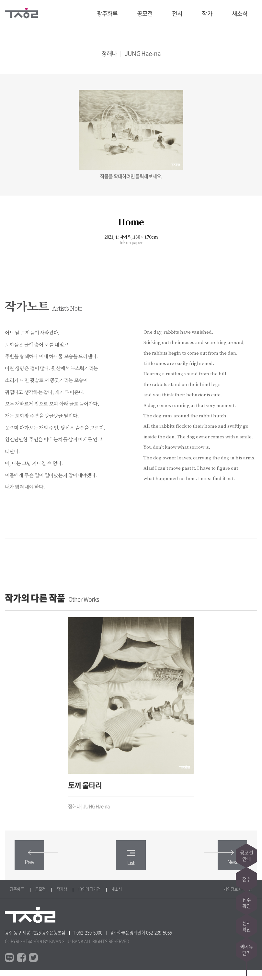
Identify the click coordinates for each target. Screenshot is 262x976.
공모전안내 (246, 846)
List (131, 863)
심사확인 (246, 924)
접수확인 (246, 898)
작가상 (61, 895)
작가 (207, 13)
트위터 (33, 963)
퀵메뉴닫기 (246, 950)
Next (222, 863)
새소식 (239, 13)
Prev (39, 863)
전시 (177, 13)
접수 (246, 872)
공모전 (145, 13)
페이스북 (21, 963)
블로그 (9, 963)
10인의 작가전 (89, 895)
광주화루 (107, 13)
